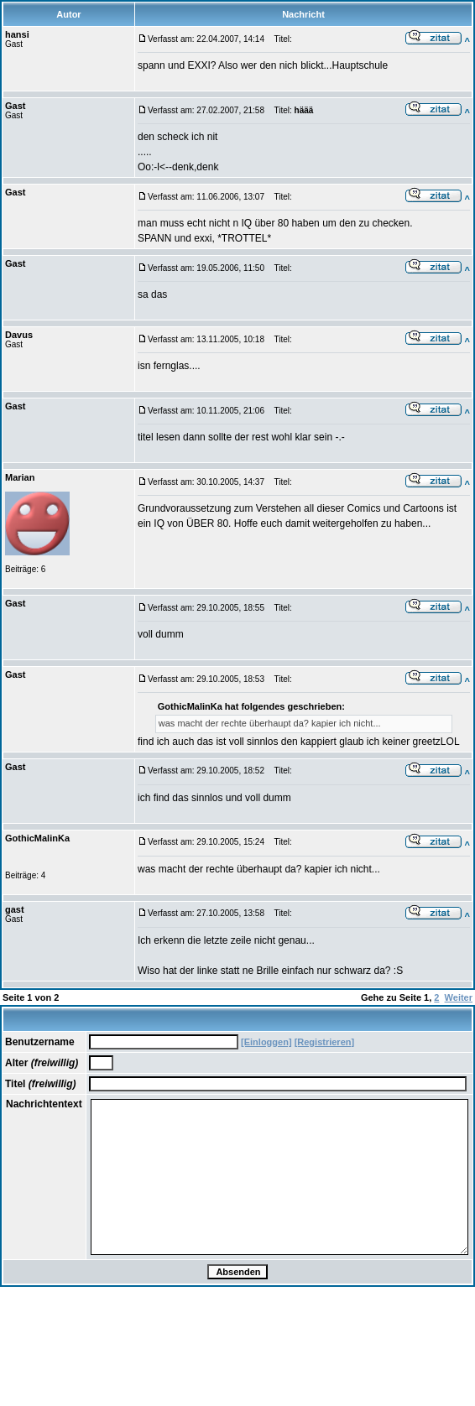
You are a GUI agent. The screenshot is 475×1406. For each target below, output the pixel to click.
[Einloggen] (266, 1042)
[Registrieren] (325, 1042)
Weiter (458, 997)
